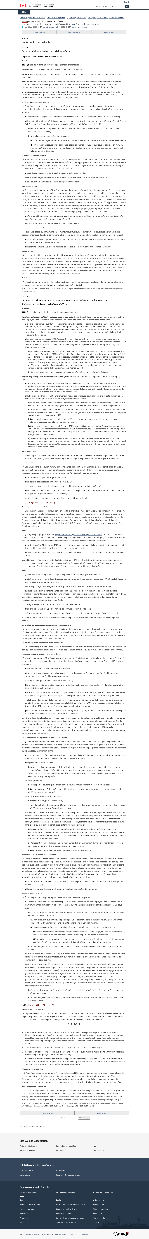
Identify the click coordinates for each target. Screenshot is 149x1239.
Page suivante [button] (109, 32)
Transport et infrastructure (66, 1222)
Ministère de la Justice (37, 18)
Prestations (24, 1218)
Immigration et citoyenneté (30, 1204)
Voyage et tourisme (27, 1209)
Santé (22, 1222)
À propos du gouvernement (103, 1192)
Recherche (60, 1150)
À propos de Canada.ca (60, 1234)
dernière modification (52, 27)
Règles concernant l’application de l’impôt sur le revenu (78, 534)
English (126, 2)
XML (74, 24)
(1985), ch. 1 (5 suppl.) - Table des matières (106, 17)
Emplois (23, 1200)
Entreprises (24, 1213)
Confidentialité (82, 1234)
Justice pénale (25, 1175)
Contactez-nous (98, 1150)
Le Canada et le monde (101, 1200)
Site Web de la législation (56, 18)
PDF (88, 24)
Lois (94, 1170)
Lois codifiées (81, 18)
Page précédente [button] (39, 32)
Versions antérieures (78, 27)
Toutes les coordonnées (28, 1192)
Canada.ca (24, 18)
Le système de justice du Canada (68, 1175)
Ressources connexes (27, 1150)
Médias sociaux (25, 1234)
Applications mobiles (41, 1234)
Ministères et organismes (65, 1192)
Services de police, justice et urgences (70, 1218)
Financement (61, 1170)
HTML (37, 24)
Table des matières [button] (74, 32)
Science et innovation (100, 1209)
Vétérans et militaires (100, 1218)
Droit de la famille (26, 1170)
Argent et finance (99, 1204)
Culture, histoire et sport (65, 1213)
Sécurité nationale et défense (67, 1209)
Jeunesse (96, 1222)
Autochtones (97, 1213)
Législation (71, 18)
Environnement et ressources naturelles (70, 1204)
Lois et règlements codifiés (66, 1146)
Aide (94, 1146)
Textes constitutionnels (28, 1146)
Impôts (58, 1200)
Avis (72, 1234)
